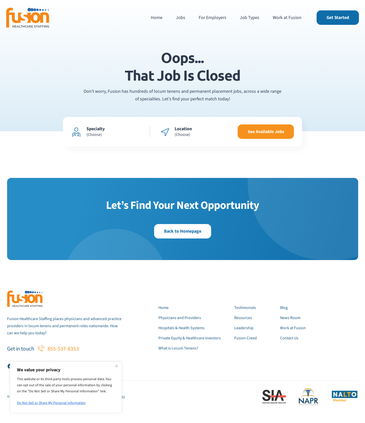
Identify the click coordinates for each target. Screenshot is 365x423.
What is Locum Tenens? (178, 348)
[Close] (116, 366)
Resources (243, 318)
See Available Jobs (266, 131)
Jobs (180, 17)
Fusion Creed (245, 338)
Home (156, 17)
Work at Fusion (287, 17)
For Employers (212, 17)
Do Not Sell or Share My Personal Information (51, 403)
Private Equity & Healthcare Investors (189, 338)
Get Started (337, 17)
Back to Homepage (182, 231)
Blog (284, 307)
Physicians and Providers (179, 318)
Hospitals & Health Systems (181, 328)
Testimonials (245, 307)
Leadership (243, 328)
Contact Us (289, 338)
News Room (290, 318)
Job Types (249, 17)
